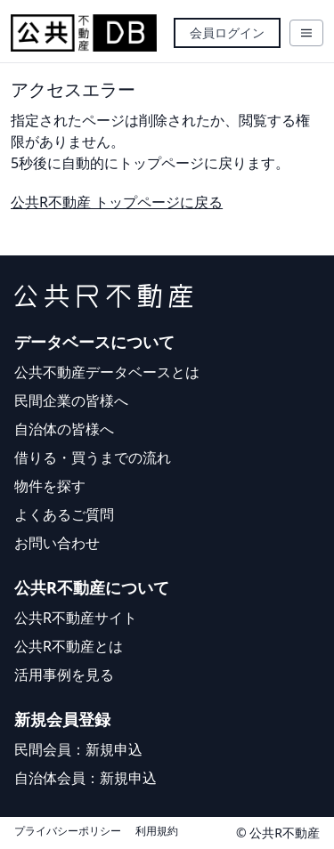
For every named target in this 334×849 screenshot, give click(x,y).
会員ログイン (227, 32)
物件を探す (50, 486)
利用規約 (156, 831)
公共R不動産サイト (75, 617)
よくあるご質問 (64, 514)
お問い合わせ (57, 543)
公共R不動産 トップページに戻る (117, 202)
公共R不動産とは (68, 646)
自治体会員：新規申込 (85, 778)
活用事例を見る (64, 674)
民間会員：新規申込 (78, 749)
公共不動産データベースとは (107, 372)
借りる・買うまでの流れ (92, 457)
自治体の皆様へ (64, 429)
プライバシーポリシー (67, 831)
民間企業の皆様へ (71, 400)
